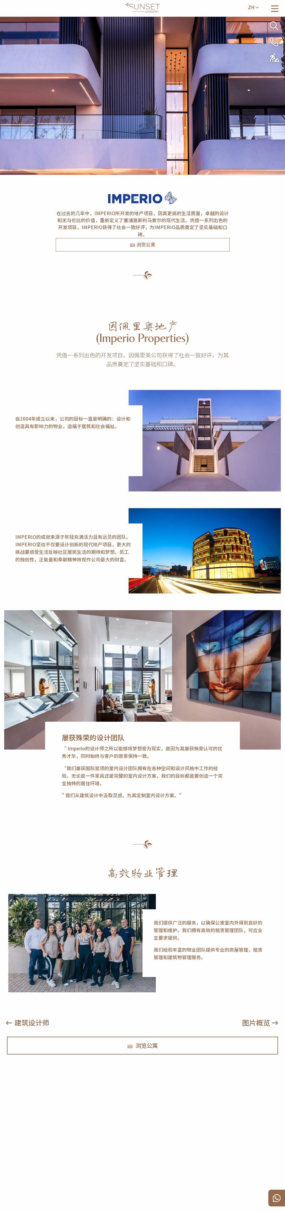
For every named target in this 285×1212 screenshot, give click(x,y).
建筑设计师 (31, 1022)
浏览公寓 (142, 244)
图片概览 (256, 1022)
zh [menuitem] (253, 7)
